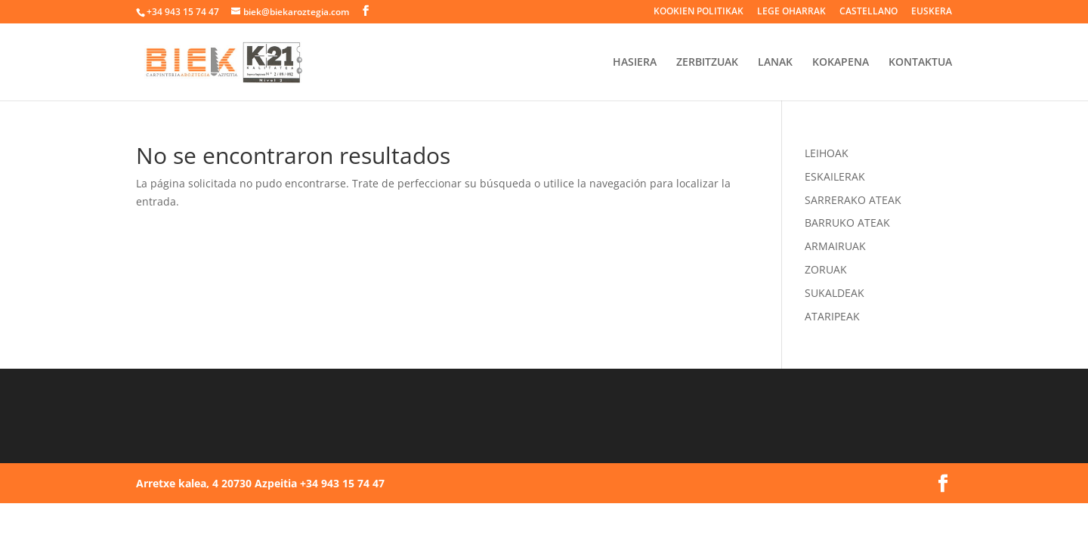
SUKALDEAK (834, 293)
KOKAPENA (840, 63)
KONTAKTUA (920, 63)
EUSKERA (931, 12)
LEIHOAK (826, 153)
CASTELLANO (868, 12)
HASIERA (635, 63)
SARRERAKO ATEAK (853, 200)
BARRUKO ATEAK (847, 222)
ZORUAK (826, 269)
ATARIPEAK (832, 316)
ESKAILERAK (835, 176)
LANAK (775, 63)
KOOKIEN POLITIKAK (698, 12)
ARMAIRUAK (835, 246)
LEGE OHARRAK (791, 12)
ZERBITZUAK (707, 63)
